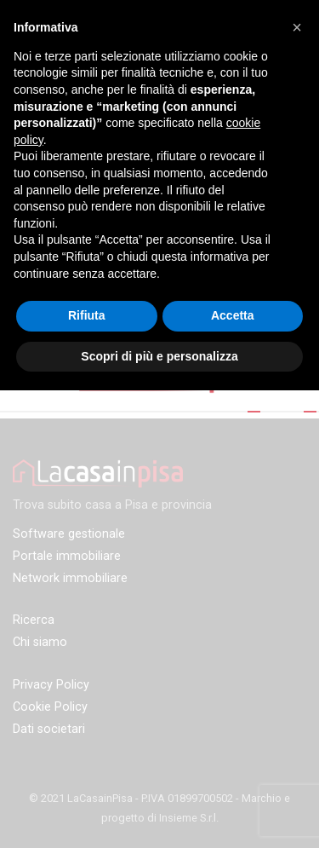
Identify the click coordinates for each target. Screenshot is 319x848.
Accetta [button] (232, 315)
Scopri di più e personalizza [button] (159, 356)
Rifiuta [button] (86, 315)
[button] (296, 27)
